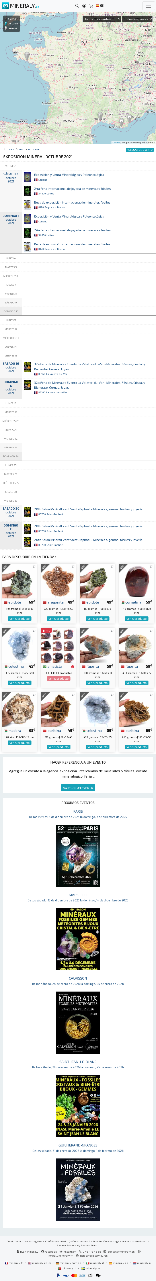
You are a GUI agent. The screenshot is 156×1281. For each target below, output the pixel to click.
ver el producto (20, 618)
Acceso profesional (134, 1241)
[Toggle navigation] (148, 5)
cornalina (131, 602)
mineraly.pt (67, 1268)
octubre (34, 149)
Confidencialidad (55, 1241)
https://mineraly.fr (61, 1255)
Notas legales (33, 1241)
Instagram (68, 1251)
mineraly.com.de (69, 1262)
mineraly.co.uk (39, 1262)
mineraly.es (119, 1262)
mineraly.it (95, 1262)
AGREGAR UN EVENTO (78, 788)
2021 (21, 149)
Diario (10, 149)
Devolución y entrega (106, 1241)
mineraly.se (91, 1268)
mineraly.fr (14, 1262)
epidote (12, 602)
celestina (14, 666)
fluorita (90, 666)
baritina (52, 730)
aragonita (53, 602)
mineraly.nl (142, 1262)
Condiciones (14, 1241)
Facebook (49, 1251)
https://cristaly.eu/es (94, 1255)
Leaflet (116, 142)
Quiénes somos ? (79, 1241)
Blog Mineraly (27, 1251)
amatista (52, 666)
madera (12, 730)
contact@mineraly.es (121, 1251)
